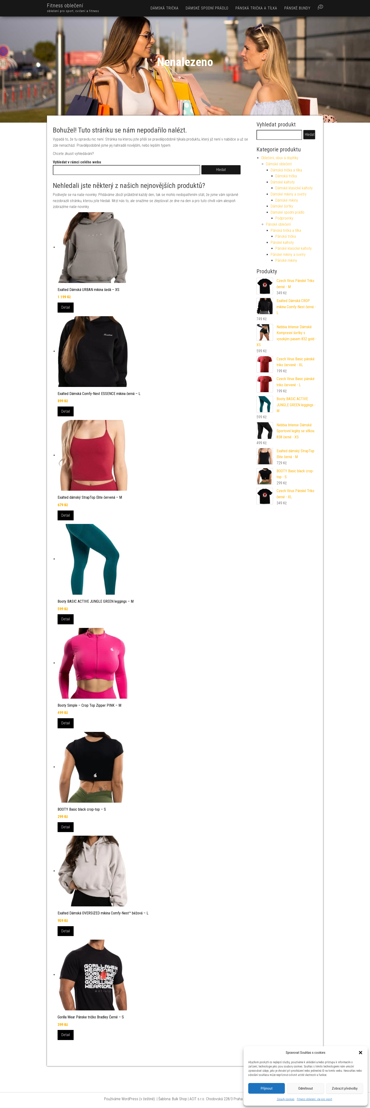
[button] (360, 1052)
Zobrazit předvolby (344, 1088)
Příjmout (267, 1088)
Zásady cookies (285, 1099)
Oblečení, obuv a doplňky (279, 158)
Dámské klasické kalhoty (294, 188)
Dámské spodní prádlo (207, 8)
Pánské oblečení (278, 224)
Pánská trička (285, 236)
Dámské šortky (282, 206)
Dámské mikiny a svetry (289, 194)
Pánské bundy (297, 8)
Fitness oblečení (65, 5)
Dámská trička (165, 8)
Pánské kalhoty (282, 242)
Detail (65, 307)
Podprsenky (284, 218)
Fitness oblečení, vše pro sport (314, 1099)
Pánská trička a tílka (256, 8)
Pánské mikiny (286, 260)
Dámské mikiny (286, 200)
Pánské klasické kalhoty (293, 248)
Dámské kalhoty (283, 182)
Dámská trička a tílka (286, 170)
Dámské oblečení (279, 164)
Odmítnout (305, 1088)
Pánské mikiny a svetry (288, 254)
